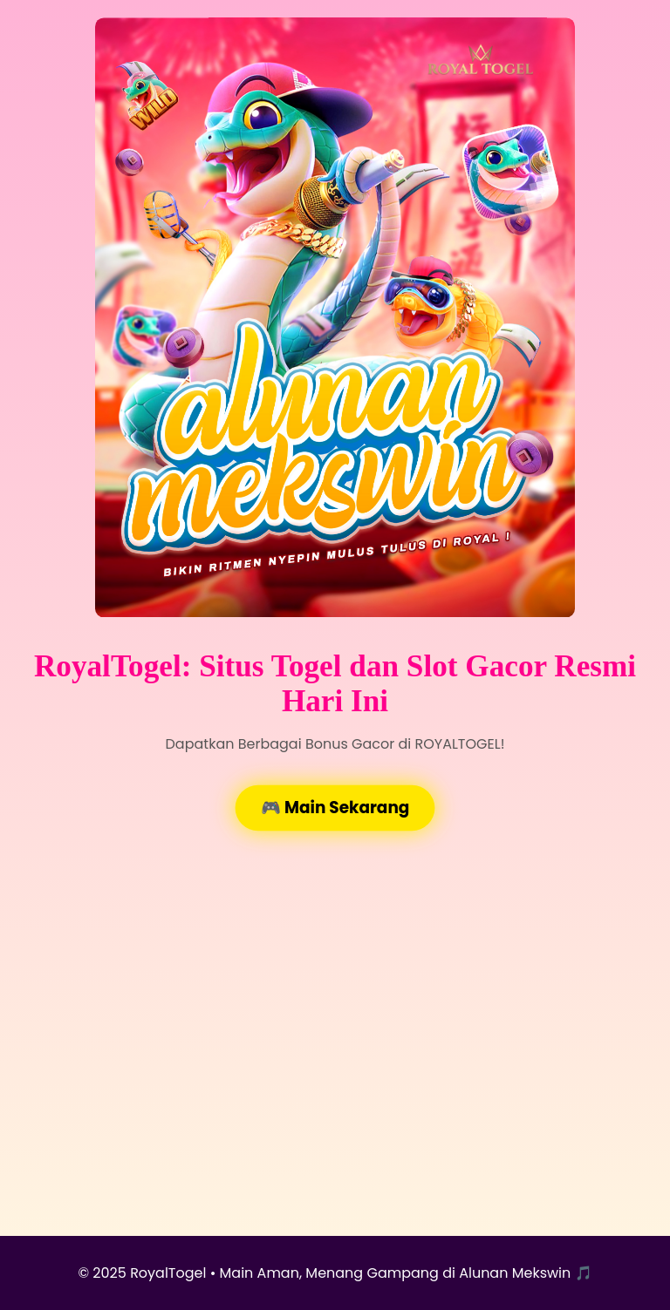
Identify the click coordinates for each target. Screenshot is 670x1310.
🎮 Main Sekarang (335, 807)
